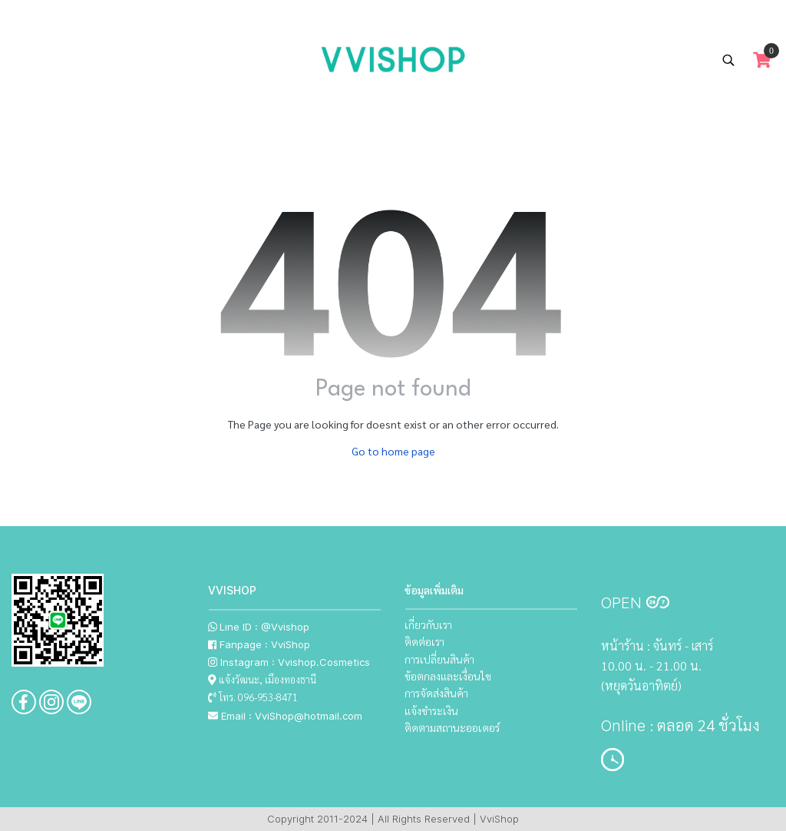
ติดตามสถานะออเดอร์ (452, 727)
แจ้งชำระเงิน (431, 710)
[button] (728, 60)
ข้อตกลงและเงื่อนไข (448, 676)
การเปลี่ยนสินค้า (439, 659)
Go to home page (393, 451)
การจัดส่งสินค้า (436, 693)
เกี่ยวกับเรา (428, 624)
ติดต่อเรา (424, 641)
